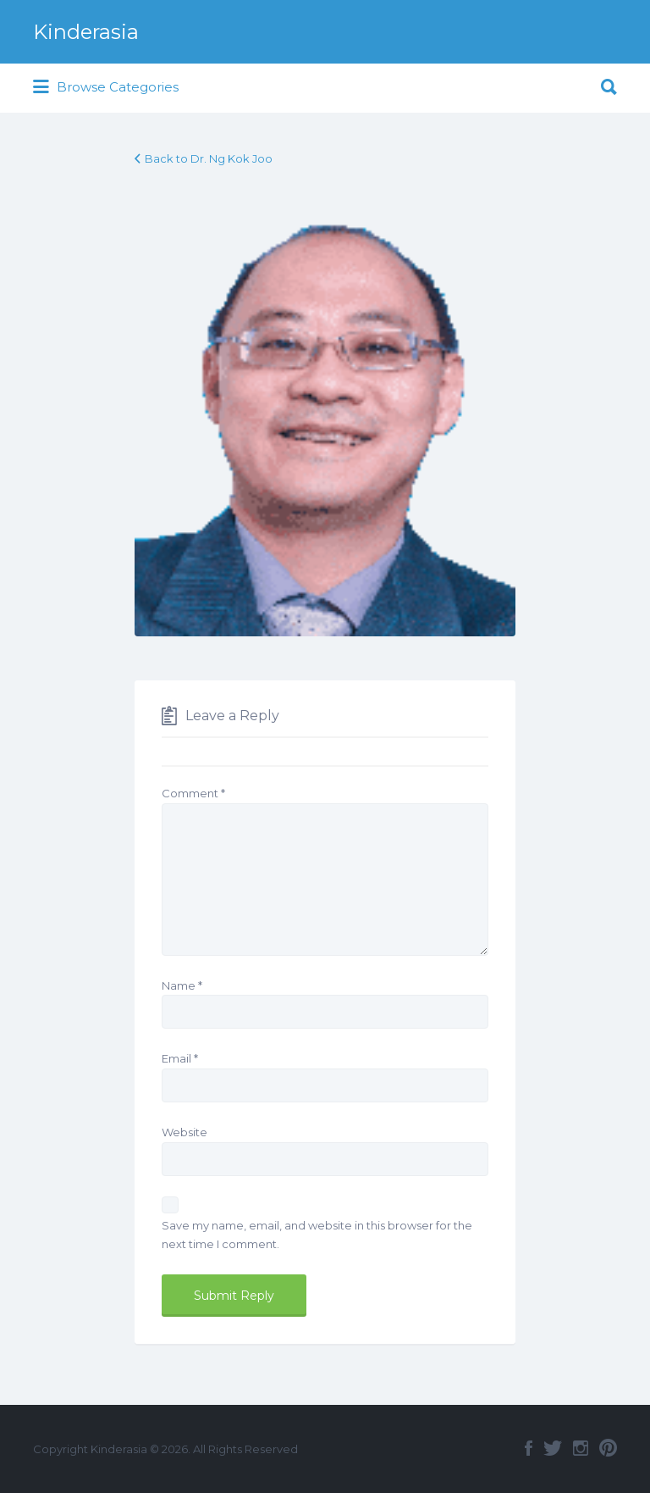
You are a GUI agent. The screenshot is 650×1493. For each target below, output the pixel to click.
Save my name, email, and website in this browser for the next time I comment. (317, 1235)
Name (182, 985)
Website (184, 1132)
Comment (193, 793)
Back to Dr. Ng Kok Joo (209, 158)
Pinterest (608, 1448)
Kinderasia (86, 31)
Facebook (528, 1448)
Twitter (552, 1448)
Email (180, 1058)
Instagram (580, 1448)
